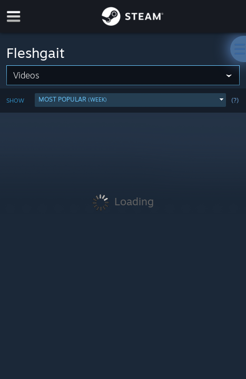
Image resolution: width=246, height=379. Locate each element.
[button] (130, 100)
